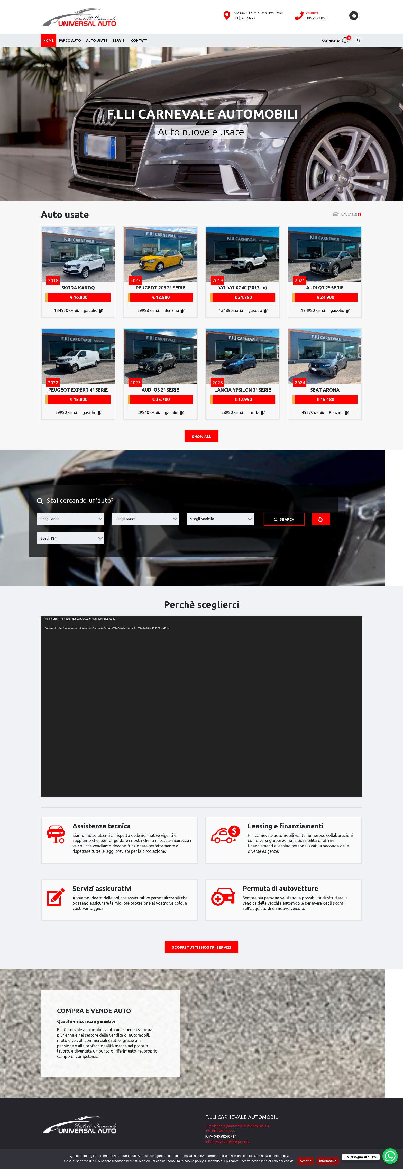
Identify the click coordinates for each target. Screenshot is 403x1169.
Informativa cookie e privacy (227, 1141)
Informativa (327, 1161)
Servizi (119, 40)
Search (284, 519)
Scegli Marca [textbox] (125, 519)
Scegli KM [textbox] (48, 538)
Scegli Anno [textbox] (50, 519)
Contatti (139, 40)
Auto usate (96, 40)
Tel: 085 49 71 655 (220, 1131)
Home (48, 40)
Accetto (306, 1161)
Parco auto (70, 40)
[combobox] (70, 519)
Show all (201, 436)
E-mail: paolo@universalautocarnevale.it (237, 1126)
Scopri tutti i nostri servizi (201, 947)
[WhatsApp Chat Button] (390, 1156)
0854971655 (316, 18)
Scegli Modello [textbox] (202, 519)
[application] (201, 706)
